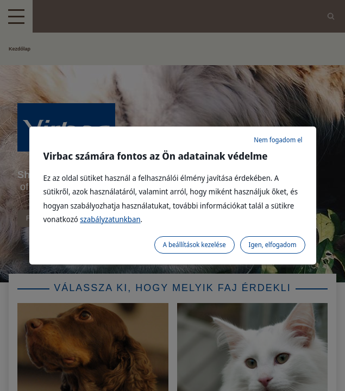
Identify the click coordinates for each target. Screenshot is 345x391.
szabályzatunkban (110, 219)
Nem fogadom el (278, 139)
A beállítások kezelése (194, 244)
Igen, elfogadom (273, 244)
